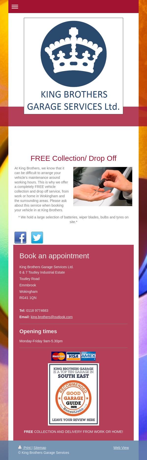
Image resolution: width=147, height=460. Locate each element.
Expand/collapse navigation (73, 6)
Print (25, 448)
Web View (121, 448)
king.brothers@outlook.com (52, 317)
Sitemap (39, 448)
